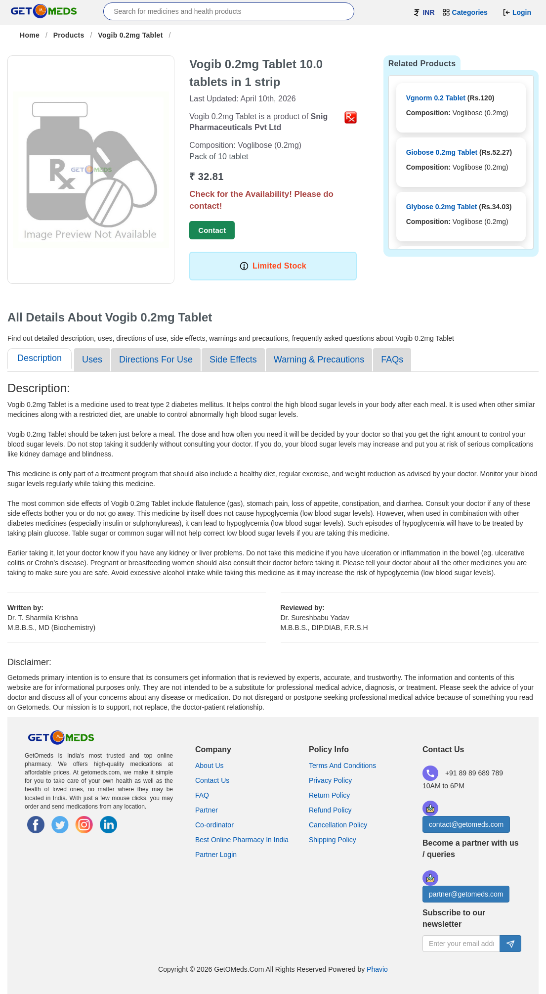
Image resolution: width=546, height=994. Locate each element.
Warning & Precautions (319, 359)
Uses (92, 359)
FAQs (392, 359)
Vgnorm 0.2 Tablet (435, 98)
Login (517, 12)
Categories (465, 12)
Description (39, 358)
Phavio (377, 969)
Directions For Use (156, 359)
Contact (212, 230)
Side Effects (233, 359)
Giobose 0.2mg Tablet (441, 152)
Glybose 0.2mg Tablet (441, 207)
